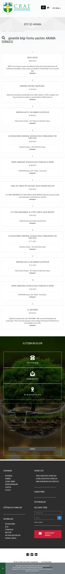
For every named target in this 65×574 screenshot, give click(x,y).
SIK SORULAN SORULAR (12, 535)
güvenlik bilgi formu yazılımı (17, 31)
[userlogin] (59, 518)
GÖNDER (32, 449)
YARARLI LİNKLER (10, 538)
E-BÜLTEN (8, 487)
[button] (32, 64)
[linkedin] (36, 555)
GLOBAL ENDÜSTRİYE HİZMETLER (46, 479)
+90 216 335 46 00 (32, 363)
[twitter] (32, 555)
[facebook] (28, 555)
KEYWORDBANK (46, 562)
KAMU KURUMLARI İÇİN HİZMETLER (47, 481)
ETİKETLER (4, 31)
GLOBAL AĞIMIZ (10, 481)
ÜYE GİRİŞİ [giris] (57, 8)
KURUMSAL (8, 476)
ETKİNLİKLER (9, 530)
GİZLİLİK (8, 490)
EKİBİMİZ (8, 479)
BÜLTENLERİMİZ (10, 524)
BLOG (6, 527)
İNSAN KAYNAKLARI (11, 484)
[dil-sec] (48, 8)
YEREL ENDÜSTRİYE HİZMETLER (46, 476)
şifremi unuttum (38, 522)
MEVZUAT (8, 532)
